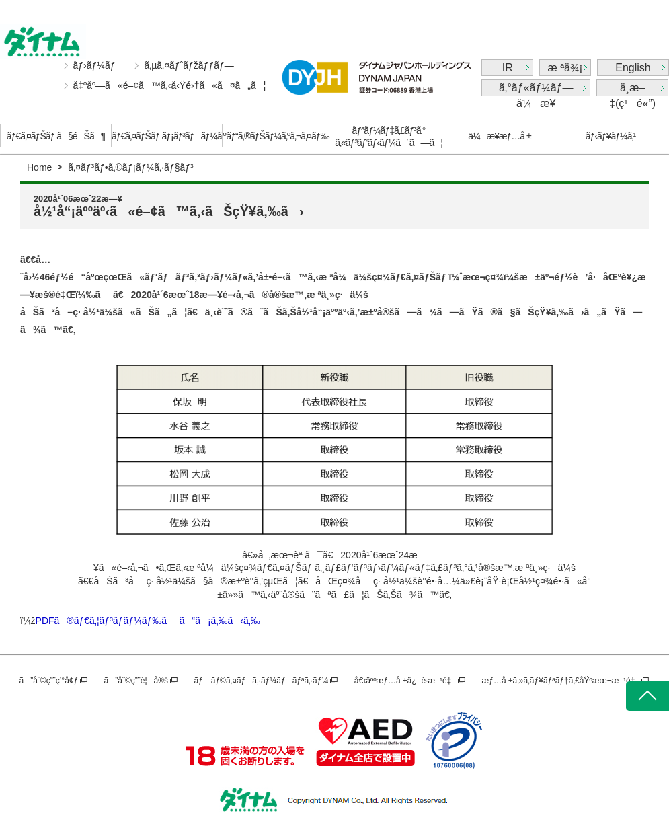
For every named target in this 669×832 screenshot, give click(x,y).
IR (507, 67)
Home (39, 167)
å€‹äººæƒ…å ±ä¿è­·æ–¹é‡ (405, 680)
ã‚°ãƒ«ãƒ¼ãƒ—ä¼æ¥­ (536, 89)
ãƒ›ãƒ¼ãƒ (95, 65)
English (632, 67)
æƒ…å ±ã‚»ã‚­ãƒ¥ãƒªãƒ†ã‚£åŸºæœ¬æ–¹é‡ (561, 680)
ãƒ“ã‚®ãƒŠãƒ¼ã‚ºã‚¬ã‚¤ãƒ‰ (278, 135)
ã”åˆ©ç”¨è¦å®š (136, 680)
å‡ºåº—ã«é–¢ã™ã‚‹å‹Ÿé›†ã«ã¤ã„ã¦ (169, 85)
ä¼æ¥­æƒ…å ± (499, 135)
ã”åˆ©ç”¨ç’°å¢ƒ (49, 680)
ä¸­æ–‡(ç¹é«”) (632, 89)
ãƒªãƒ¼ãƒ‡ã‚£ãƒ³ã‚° (388, 137)
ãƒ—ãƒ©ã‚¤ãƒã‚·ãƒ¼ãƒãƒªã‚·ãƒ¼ (261, 680)
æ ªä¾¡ (565, 67)
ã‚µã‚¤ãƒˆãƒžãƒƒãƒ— (188, 65)
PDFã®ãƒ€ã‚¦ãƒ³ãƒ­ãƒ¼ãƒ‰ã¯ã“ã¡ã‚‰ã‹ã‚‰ (148, 620)
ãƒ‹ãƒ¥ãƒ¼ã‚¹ (610, 135)
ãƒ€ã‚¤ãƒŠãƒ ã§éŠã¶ (56, 135)
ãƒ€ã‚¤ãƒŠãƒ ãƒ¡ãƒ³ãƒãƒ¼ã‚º (167, 135)
